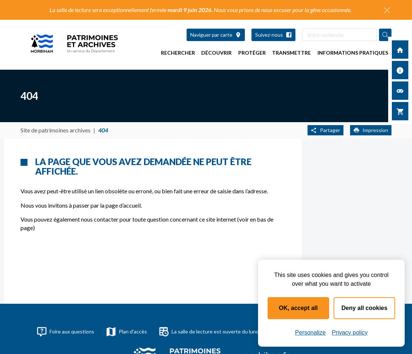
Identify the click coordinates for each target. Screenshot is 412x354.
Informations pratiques (352, 53)
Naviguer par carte (215, 35)
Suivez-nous (273, 35)
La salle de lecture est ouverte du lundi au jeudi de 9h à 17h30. (236, 331)
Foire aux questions (65, 331)
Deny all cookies (364, 308)
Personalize (310, 332)
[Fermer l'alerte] (387, 10)
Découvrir (216, 53)
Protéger (252, 53)
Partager (325, 130)
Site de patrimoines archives (56, 130)
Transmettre (291, 53)
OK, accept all (298, 308)
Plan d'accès (126, 331)
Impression (370, 130)
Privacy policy (350, 332)
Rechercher (178, 53)
